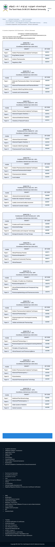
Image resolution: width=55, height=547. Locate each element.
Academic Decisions (10, 449)
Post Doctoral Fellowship (11, 473)
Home (4, 19)
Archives (7, 455)
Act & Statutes (9, 506)
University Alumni (9, 523)
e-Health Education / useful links (14, 532)
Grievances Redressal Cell (12, 528)
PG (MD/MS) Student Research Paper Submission (18, 535)
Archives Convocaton (14, 19)
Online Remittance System (12, 499)
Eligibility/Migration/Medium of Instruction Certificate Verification (23, 487)
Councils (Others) (10, 459)
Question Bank (9, 511)
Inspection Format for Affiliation (13, 480)
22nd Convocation (27, 19)
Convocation (8, 457)
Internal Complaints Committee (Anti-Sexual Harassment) (20, 464)
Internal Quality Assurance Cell (13, 485)
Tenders (7, 520)
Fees (6, 478)
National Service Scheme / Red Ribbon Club (17, 533)
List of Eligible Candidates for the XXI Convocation (18, 21)
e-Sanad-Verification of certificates (14, 521)
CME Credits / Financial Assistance (14, 461)
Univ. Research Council (11, 527)
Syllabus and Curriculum (11, 507)
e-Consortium (9, 483)
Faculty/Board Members (11, 474)
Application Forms (10, 452)
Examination (8, 462)
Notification (8, 497)
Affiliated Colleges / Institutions (13, 450)
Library (45, 22)
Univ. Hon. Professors (11, 525)
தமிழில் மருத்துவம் (10, 530)
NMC (6, 495)
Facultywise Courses (10, 476)
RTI (6, 509)
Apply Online (8, 454)
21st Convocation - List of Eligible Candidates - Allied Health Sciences (23, 22)
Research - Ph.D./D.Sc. (11, 502)
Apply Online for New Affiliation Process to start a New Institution (23, 504)
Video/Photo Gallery (10, 501)
